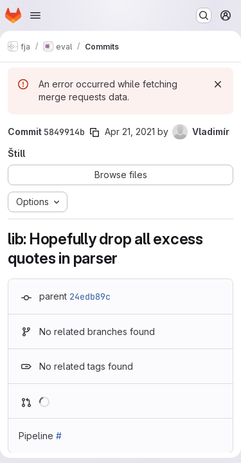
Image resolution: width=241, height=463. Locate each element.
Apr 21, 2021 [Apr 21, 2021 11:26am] (130, 131)
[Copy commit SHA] (94, 132)
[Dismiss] (218, 84)
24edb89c (90, 296)
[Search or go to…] (203, 15)
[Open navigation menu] (35, 15)
